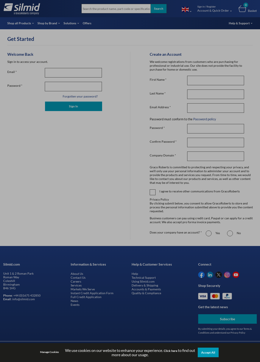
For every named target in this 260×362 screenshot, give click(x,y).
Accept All (208, 352)
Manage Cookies (49, 352)
